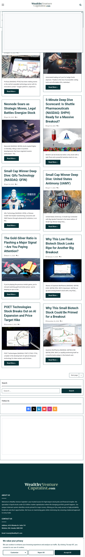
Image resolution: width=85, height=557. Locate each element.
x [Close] (81, 12)
